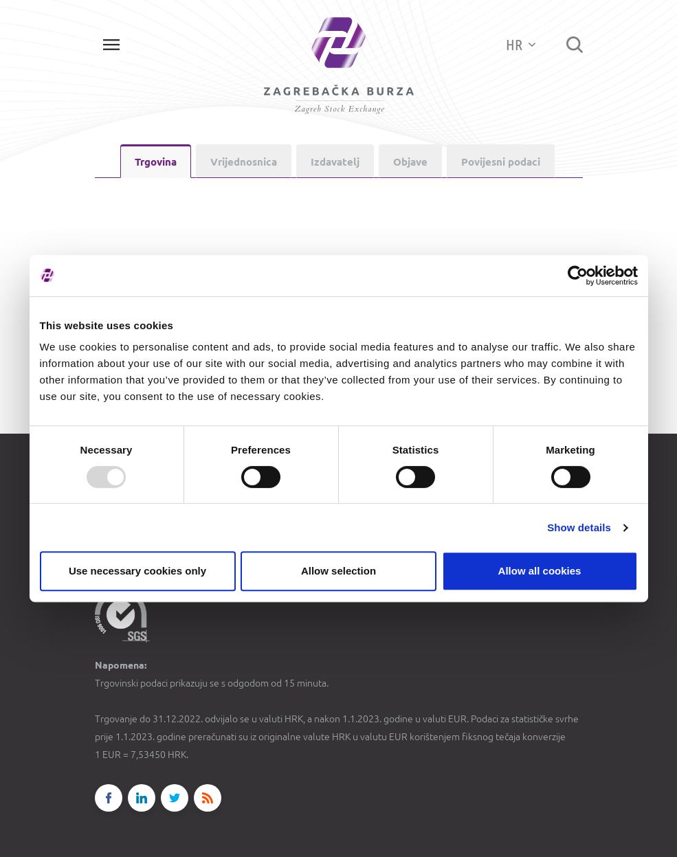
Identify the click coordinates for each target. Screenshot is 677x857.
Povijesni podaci (500, 162)
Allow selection (338, 571)
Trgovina (156, 162)
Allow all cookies (539, 571)
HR (520, 44)
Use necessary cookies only (137, 571)
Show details (579, 527)
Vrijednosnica (243, 162)
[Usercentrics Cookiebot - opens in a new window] (578, 275)
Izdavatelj (335, 162)
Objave (410, 162)
